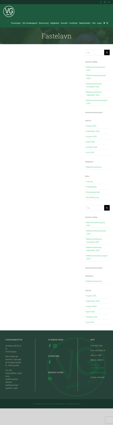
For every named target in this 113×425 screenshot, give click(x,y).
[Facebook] (50, 346)
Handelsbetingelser (98, 372)
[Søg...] (94, 52)
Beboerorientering (94, 167)
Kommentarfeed (93, 192)
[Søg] (107, 52)
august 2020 (92, 136)
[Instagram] (55, 346)
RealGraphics (61, 404)
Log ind (90, 181)
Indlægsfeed (92, 187)
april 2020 (91, 142)
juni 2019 (90, 152)
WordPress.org (93, 197)
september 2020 (93, 131)
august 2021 (91, 126)
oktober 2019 (92, 147)
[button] (107, 23)
